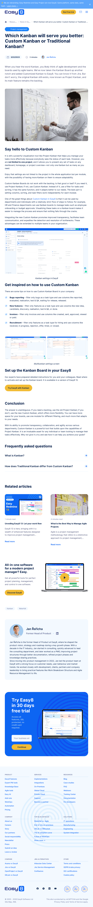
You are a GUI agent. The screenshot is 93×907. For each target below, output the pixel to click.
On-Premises (39, 787)
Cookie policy (69, 875)
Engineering (68, 829)
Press (7, 844)
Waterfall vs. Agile (41, 821)
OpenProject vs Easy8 (14, 871)
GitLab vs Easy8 (11, 875)
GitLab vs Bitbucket (42, 829)
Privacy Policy (59, 902)
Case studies (69, 783)
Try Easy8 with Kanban (18, 388)
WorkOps (8, 802)
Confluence (38, 871)
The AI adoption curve (43, 833)
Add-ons (8, 798)
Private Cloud (39, 794)
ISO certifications (70, 871)
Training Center (70, 794)
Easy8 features (11, 779)
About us (8, 821)
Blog (65, 779)
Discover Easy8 (14, 592)
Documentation (70, 798)
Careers (8, 825)
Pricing (7, 810)
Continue (21, 747)
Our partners (10, 833)
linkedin (57, 633)
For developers (69, 802)
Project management (17, 29)
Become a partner (41, 802)
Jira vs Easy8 (10, 867)
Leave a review (11, 852)
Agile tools (9, 790)
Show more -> (39, 840)
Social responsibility (13, 836)
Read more (10, 541)
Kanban (10, 608)
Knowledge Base (11, 787)
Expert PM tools (11, 783)
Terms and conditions (72, 863)
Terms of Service (76, 902)
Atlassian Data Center (43, 863)
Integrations (39, 783)
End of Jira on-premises (43, 825)
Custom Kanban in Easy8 (44, 199)
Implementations (40, 779)
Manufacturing (69, 825)
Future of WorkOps (41, 836)
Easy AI (8, 794)
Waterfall (22, 608)
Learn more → (12, 6)
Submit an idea (11, 848)
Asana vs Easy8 (11, 863)
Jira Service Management (44, 867)
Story (7, 829)
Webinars (67, 790)
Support (37, 798)
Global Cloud (39, 790)
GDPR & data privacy (72, 867)
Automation (9, 806)
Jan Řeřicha (51, 57)
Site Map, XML (10, 902)
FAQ (65, 787)
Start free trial (68, 12)
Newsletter (9, 840)
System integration (71, 833)
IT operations (69, 821)
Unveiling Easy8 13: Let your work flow (23, 523)
